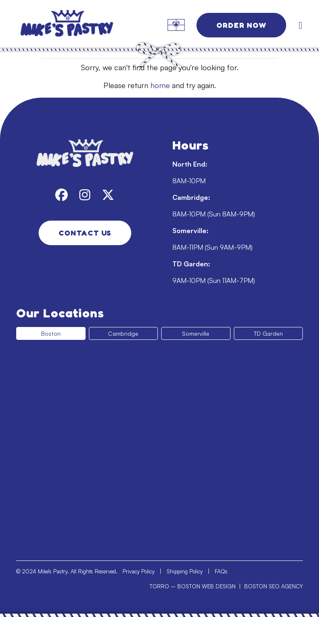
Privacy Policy (139, 571)
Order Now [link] (241, 24)
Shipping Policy (185, 571)
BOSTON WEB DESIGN (206, 586)
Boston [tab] (51, 333)
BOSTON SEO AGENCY (273, 586)
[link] (66, 25)
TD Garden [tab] (268, 333)
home (160, 85)
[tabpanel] (159, 447)
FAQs (221, 571)
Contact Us (85, 232)
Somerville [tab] (195, 333)
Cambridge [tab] (123, 333)
